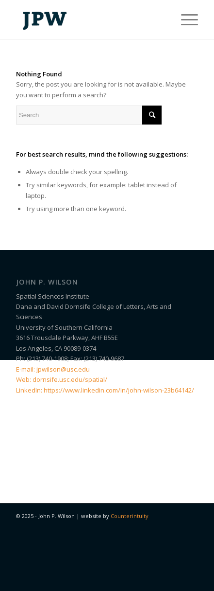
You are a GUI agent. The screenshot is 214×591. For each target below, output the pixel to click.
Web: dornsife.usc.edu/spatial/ (61, 379)
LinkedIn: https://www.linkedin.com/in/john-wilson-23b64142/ (105, 390)
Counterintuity (129, 515)
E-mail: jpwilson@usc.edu (53, 369)
